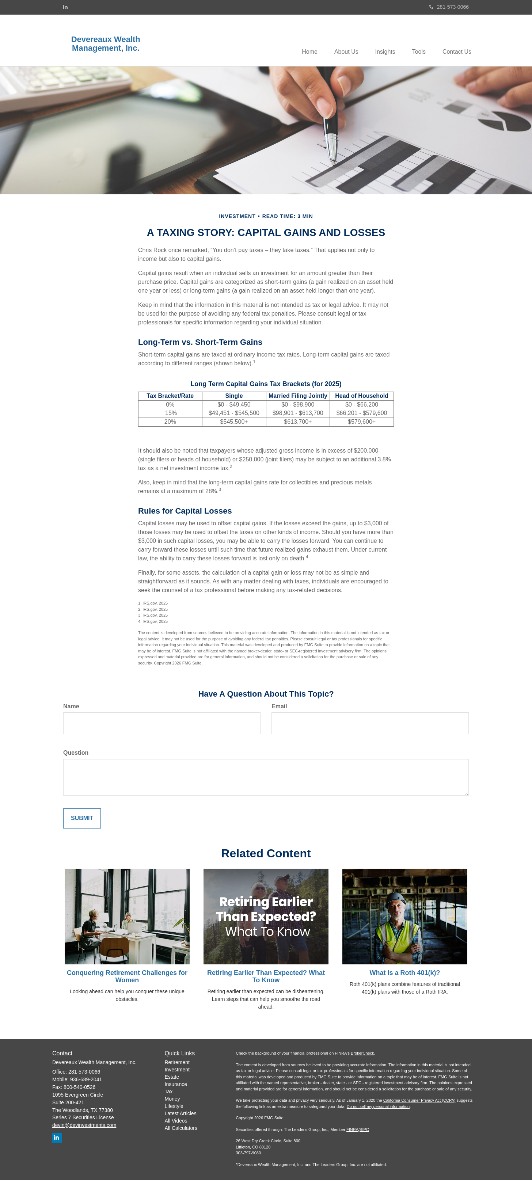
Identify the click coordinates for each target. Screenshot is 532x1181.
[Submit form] (82, 819)
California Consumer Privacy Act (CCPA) (419, 1101)
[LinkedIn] (65, 7)
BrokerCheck (362, 1054)
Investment (177, 1070)
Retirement (177, 1063)
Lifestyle (174, 1106)
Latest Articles (181, 1114)
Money (172, 1099)
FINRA (352, 1130)
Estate (172, 1077)
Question (75, 753)
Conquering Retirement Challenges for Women (127, 977)
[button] (341, 40)
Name (71, 707)
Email (279, 707)
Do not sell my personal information (378, 1107)
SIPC (364, 1130)
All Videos (176, 1121)
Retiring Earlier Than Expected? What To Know (266, 977)
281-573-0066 (449, 7)
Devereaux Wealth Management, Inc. (105, 44)
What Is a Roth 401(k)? (404, 973)
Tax (169, 1092)
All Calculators (181, 1128)
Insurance (176, 1084)
